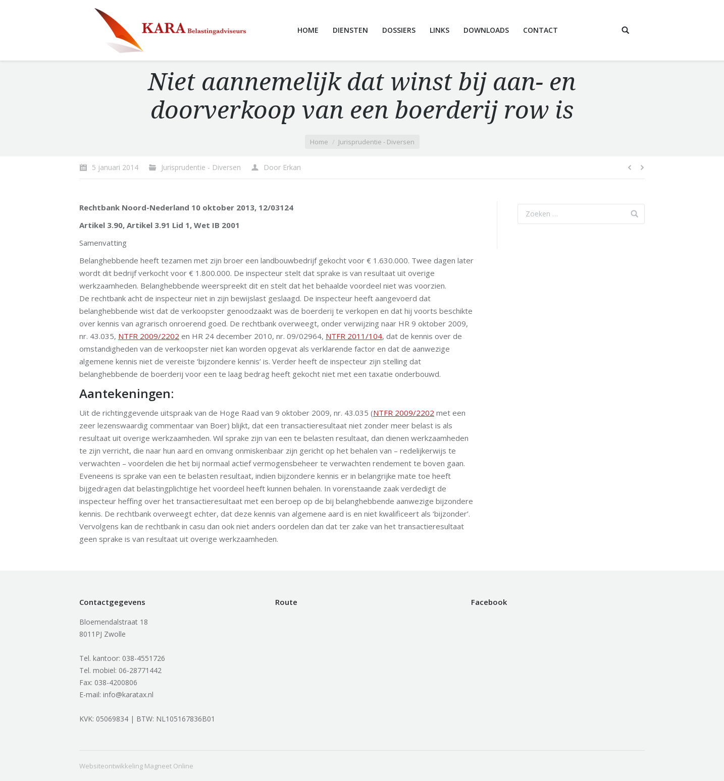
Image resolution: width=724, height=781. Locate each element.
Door (282, 167)
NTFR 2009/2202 (148, 336)
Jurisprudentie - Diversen (376, 141)
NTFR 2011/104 (354, 336)
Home (319, 141)
